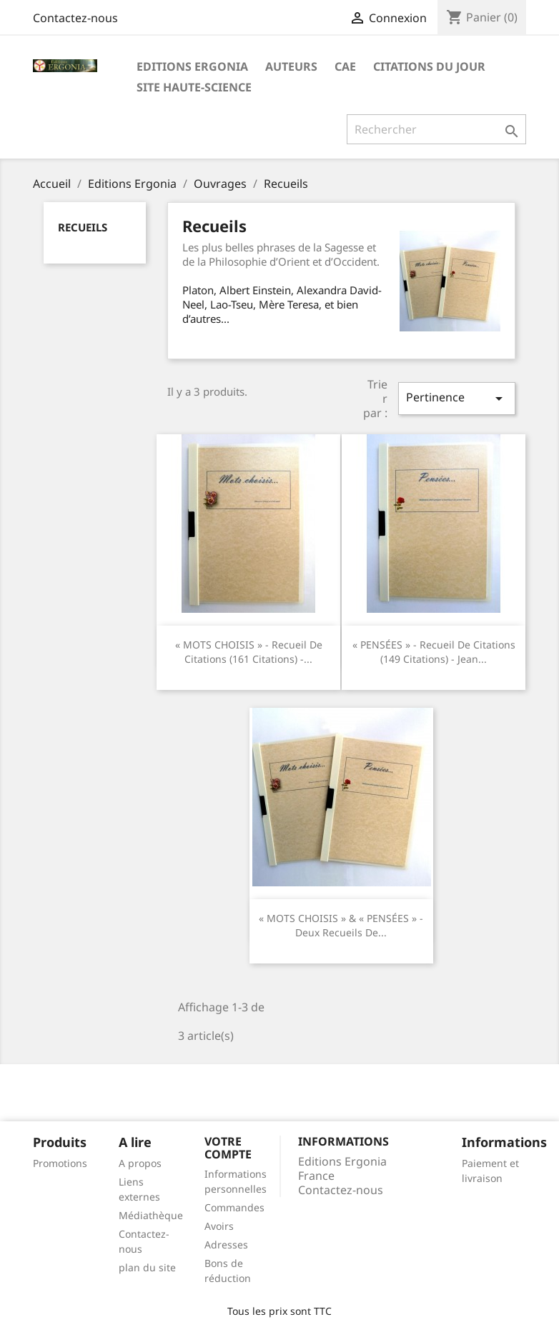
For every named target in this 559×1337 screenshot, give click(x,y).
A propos (140, 1163)
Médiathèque (151, 1215)
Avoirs (219, 1226)
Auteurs (291, 66)
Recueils (82, 227)
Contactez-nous (75, 18)
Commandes (234, 1207)
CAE (345, 66)
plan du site (147, 1267)
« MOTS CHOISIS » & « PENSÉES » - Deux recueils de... (341, 925)
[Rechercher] (436, 129)
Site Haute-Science (194, 87)
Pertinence (457, 398)
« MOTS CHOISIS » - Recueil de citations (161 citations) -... (248, 652)
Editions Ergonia (192, 66)
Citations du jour (429, 66)
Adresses (226, 1244)
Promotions (60, 1163)
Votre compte (228, 1147)
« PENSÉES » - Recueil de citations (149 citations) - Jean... (433, 652)
